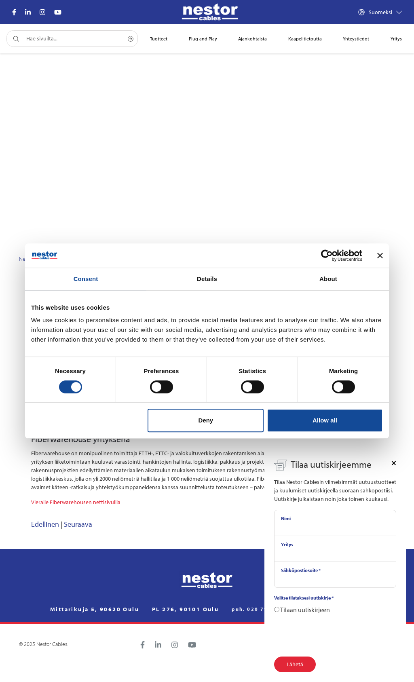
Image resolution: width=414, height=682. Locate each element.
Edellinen (45, 524)
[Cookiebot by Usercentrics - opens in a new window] (326, 255)
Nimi (286, 518)
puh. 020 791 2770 (260, 609)
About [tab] (328, 278)
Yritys (287, 544)
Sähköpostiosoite (301, 570)
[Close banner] (380, 255)
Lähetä (295, 664)
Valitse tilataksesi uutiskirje (304, 598)
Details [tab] (207, 278)
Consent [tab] (86, 278)
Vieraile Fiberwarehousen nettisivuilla (76, 502)
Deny (206, 420)
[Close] (394, 462)
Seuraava (78, 524)
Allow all (325, 420)
